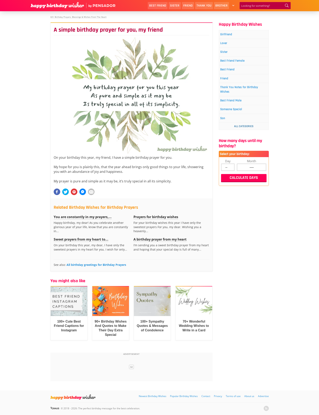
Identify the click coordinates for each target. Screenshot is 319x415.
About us (249, 396)
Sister (174, 5)
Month (251, 169)
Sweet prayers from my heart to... (81, 239)
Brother (221, 5)
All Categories (243, 134)
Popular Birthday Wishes (184, 396)
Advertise (263, 396)
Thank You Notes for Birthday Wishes (243, 95)
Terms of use (233, 396)
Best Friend (157, 5)
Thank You (204, 5)
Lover (226, 44)
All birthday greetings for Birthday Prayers (96, 265)
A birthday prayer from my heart (160, 239)
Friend (188, 5)
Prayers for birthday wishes (155, 217)
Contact (205, 396)
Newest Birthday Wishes (152, 396)
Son (225, 126)
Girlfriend (229, 34)
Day (228, 169)
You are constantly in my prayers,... (83, 217)
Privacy (218, 396)
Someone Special (235, 116)
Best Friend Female (236, 63)
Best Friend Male (234, 107)
